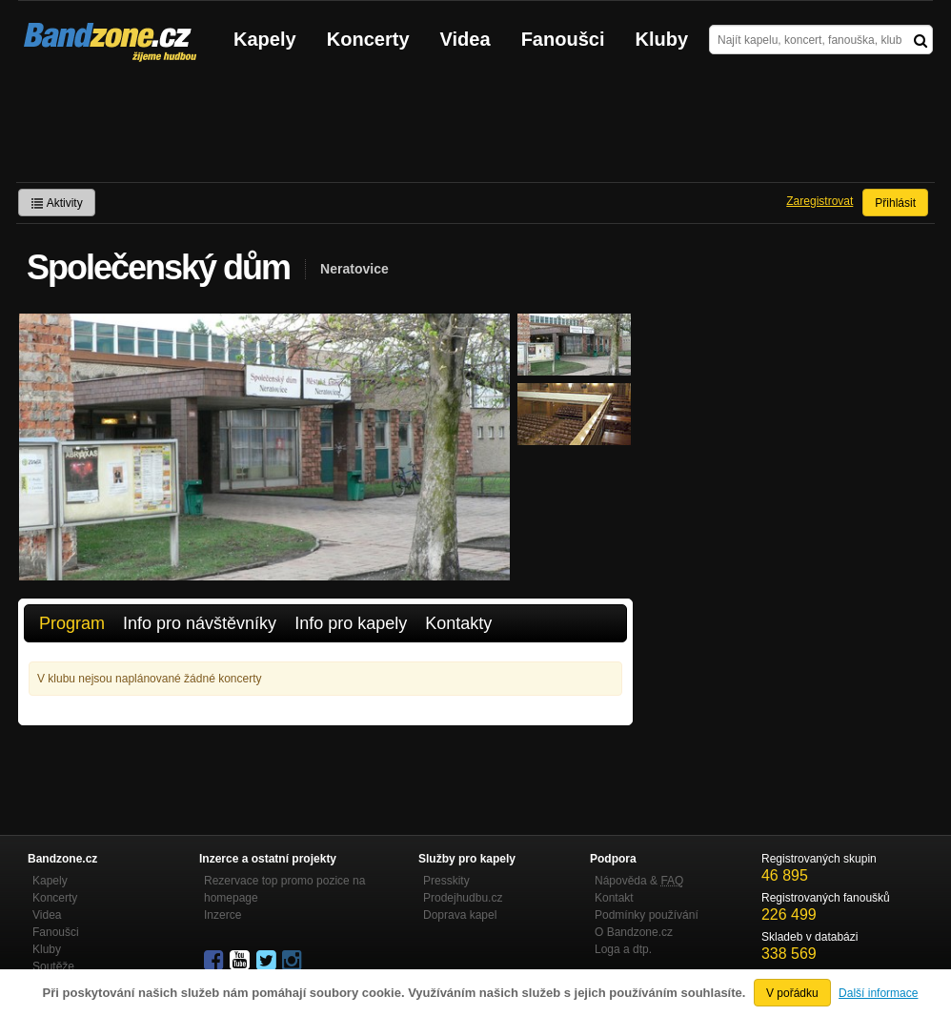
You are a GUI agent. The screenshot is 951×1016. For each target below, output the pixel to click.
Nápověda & (639, 880)
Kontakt (614, 897)
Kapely (264, 39)
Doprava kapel (459, 915)
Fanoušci (563, 39)
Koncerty (368, 39)
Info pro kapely (350, 623)
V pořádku (792, 993)
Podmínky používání (646, 915)
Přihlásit (895, 203)
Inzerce (222, 915)
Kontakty (458, 623)
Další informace (878, 993)
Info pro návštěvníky (199, 623)
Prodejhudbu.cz (462, 897)
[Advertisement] (475, 130)
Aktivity (56, 203)
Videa (465, 39)
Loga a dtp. (623, 949)
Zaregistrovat (819, 201)
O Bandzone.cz (634, 932)
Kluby (662, 39)
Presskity (446, 880)
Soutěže (53, 966)
